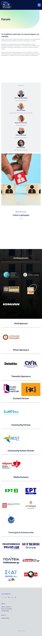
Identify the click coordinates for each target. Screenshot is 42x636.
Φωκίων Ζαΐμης (21, 110)
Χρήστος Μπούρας (21, 135)
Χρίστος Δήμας (21, 147)
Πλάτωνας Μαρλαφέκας (21, 98)
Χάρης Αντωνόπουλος (21, 122)
